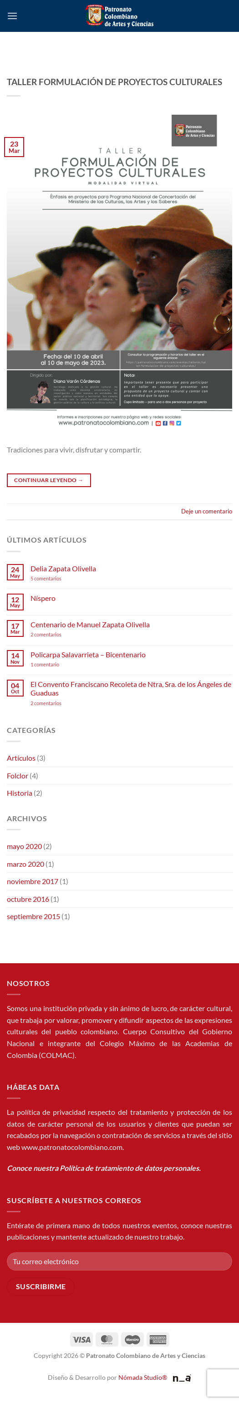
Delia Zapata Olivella (63, 568)
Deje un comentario (206, 511)
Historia (19, 792)
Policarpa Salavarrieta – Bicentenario (88, 654)
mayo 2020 (24, 846)
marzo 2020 (25, 863)
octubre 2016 (28, 899)
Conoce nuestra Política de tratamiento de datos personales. (104, 1168)
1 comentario (59, 664)
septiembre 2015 (33, 916)
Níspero (43, 598)
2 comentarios (58, 634)
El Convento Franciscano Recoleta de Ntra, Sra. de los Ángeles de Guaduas (131, 688)
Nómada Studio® (142, 1377)
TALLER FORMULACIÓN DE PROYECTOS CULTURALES (114, 81)
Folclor (17, 775)
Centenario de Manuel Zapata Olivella (90, 624)
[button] (12, 16)
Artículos (21, 757)
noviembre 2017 (32, 881)
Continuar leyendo (48, 480)
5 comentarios (55, 578)
